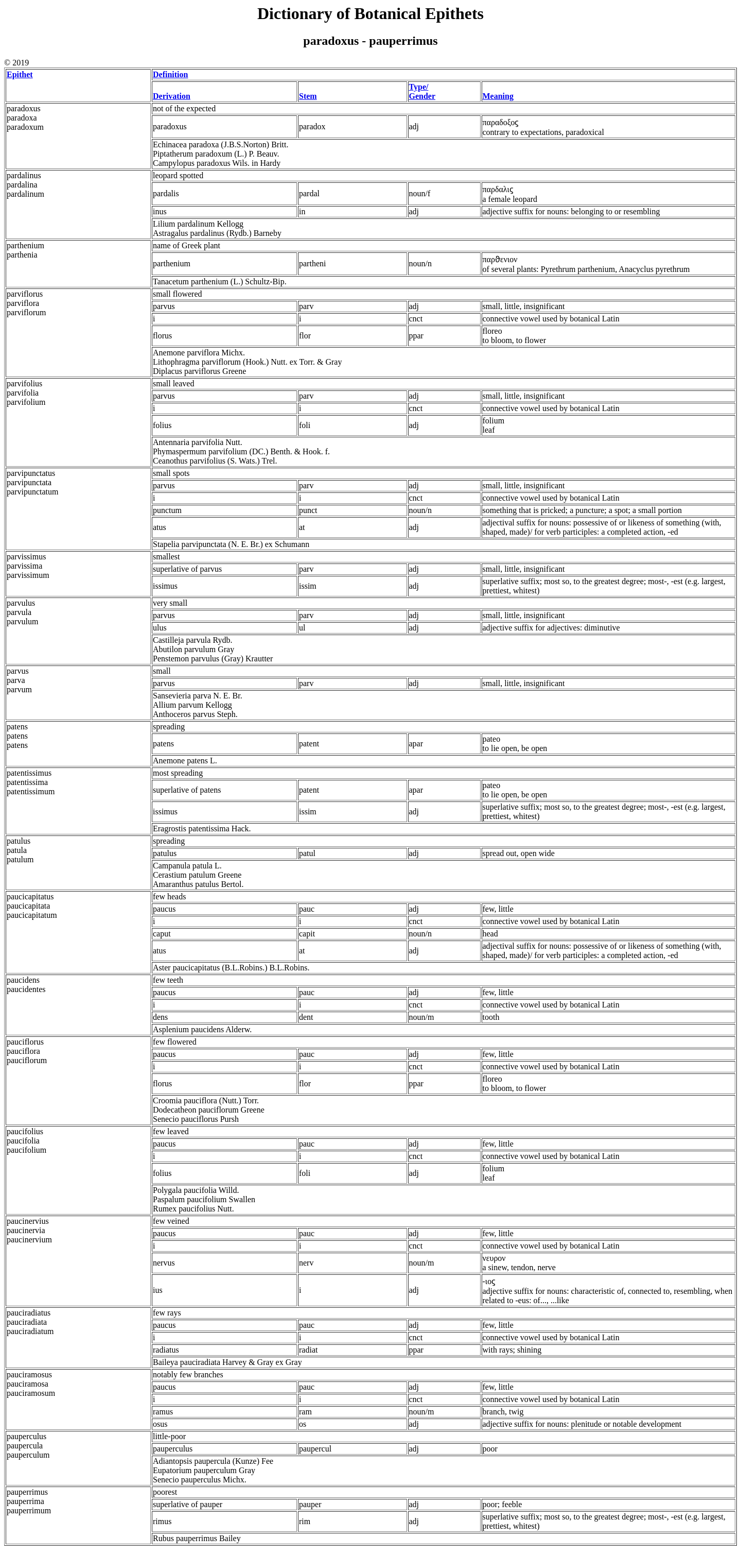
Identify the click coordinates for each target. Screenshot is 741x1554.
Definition (170, 74)
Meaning (498, 96)
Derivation (171, 96)
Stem (308, 96)
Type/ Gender (422, 91)
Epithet (20, 74)
